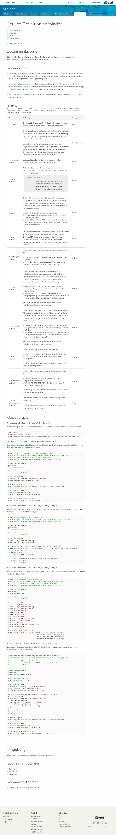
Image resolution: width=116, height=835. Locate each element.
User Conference (64, 824)
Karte (34, 14)
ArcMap (9, 9)
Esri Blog (62, 821)
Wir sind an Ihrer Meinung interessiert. (101, 827)
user (80, 2)
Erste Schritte (21, 14)
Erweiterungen (95, 14)
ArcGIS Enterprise (37, 821)
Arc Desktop (10, 2)
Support (42, 2)
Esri (108, 2)
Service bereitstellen (16, 89)
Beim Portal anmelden (34, 94)
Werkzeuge (80, 14)
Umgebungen (13, 41)
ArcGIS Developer (37, 827)
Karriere (61, 819)
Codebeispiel (13, 38)
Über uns (62, 816)
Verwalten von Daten (62, 14)
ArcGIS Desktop (36, 819)
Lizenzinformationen (15, 43)
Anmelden (96, 2)
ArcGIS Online (35, 816)
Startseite (7, 14)
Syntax (11, 36)
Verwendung (13, 33)
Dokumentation (31, 2)
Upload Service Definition (28, 448)
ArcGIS (33, 824)
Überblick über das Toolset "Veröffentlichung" (24, 787)
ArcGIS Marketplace (37, 832)
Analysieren (45, 14)
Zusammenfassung (15, 30)
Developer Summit (65, 827)
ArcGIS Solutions (36, 829)
